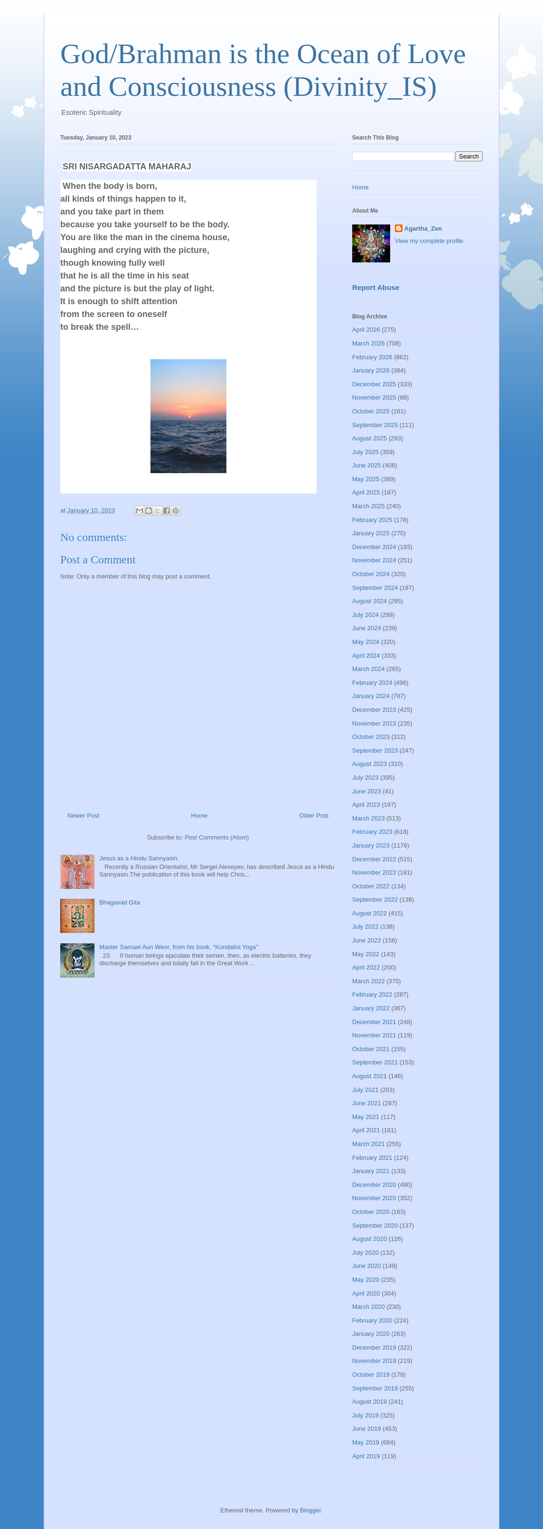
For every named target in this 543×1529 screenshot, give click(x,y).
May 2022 (365, 954)
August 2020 (369, 1238)
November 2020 (374, 1198)
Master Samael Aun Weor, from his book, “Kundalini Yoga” (178, 947)
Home (199, 815)
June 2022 (366, 940)
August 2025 (369, 438)
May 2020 (365, 1279)
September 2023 (375, 750)
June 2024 (366, 628)
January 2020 (371, 1333)
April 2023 (366, 804)
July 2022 (365, 926)
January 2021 (371, 1171)
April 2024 (366, 655)
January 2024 (371, 695)
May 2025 (365, 479)
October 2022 (371, 886)
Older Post (314, 815)
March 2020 (368, 1306)
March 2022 (368, 981)
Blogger (310, 1510)
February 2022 (372, 994)
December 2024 (374, 546)
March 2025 (368, 506)
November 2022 (374, 872)
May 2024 (365, 641)
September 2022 (375, 899)
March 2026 (368, 343)
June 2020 (366, 1265)
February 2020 (372, 1320)
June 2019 (366, 1428)
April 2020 (366, 1293)
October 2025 (371, 411)
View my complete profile (429, 240)
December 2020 (374, 1184)
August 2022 (369, 913)
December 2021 (374, 1022)
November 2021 (374, 1035)
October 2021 (371, 1049)
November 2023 (374, 723)
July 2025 (365, 452)
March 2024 (368, 668)
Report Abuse (375, 287)
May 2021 (365, 1116)
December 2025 (374, 384)
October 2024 (371, 574)
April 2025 (366, 492)
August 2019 (369, 1401)
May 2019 (365, 1442)
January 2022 (371, 1008)
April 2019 (366, 1456)
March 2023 (368, 818)
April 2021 (366, 1130)
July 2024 (365, 614)
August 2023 (369, 763)
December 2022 (374, 859)
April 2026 (366, 329)
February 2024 (372, 682)
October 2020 (371, 1211)
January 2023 (371, 845)
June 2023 (366, 791)
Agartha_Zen (423, 228)
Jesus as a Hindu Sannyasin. (139, 858)
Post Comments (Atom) (217, 837)
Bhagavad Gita (119, 902)
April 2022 (366, 967)
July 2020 (365, 1252)
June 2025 (366, 465)
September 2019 (375, 1388)
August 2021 (369, 1076)
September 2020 (375, 1225)
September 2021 (375, 1062)
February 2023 (372, 831)
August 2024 (369, 601)
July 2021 (365, 1089)
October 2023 (371, 736)
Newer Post (83, 815)
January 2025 (371, 533)
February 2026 (372, 357)
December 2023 (374, 709)
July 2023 (365, 777)
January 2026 (371, 370)
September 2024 (375, 587)
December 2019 (374, 1347)
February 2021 (372, 1157)
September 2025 (375, 425)
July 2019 (365, 1415)
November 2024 (374, 560)
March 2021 (368, 1143)
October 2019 (371, 1374)
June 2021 (366, 1103)
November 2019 (374, 1360)
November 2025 (374, 397)
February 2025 (372, 519)
